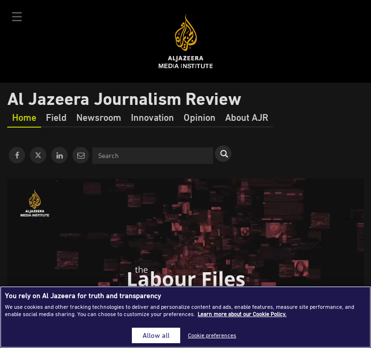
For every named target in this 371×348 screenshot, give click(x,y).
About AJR (246, 117)
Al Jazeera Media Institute (186, 41)
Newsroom (98, 117)
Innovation (152, 117)
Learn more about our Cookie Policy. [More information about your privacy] (242, 314)
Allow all (156, 335)
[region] (185, 317)
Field (56, 117)
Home (24, 117)
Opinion (199, 117)
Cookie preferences (212, 335)
